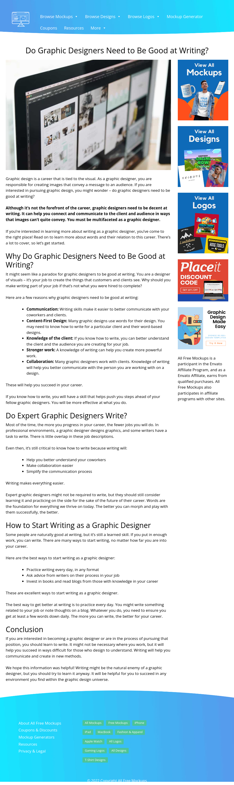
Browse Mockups (59, 16)
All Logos (115, 741)
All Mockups (93, 723)
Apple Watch (93, 741)
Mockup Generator (185, 16)
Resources (74, 28)
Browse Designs (103, 16)
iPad (88, 732)
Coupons (48, 28)
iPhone (139, 723)
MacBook (104, 732)
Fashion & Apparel (130, 732)
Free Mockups (118, 723)
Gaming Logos (94, 750)
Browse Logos (144, 16)
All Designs (118, 750)
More (98, 28)
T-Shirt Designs (95, 760)
